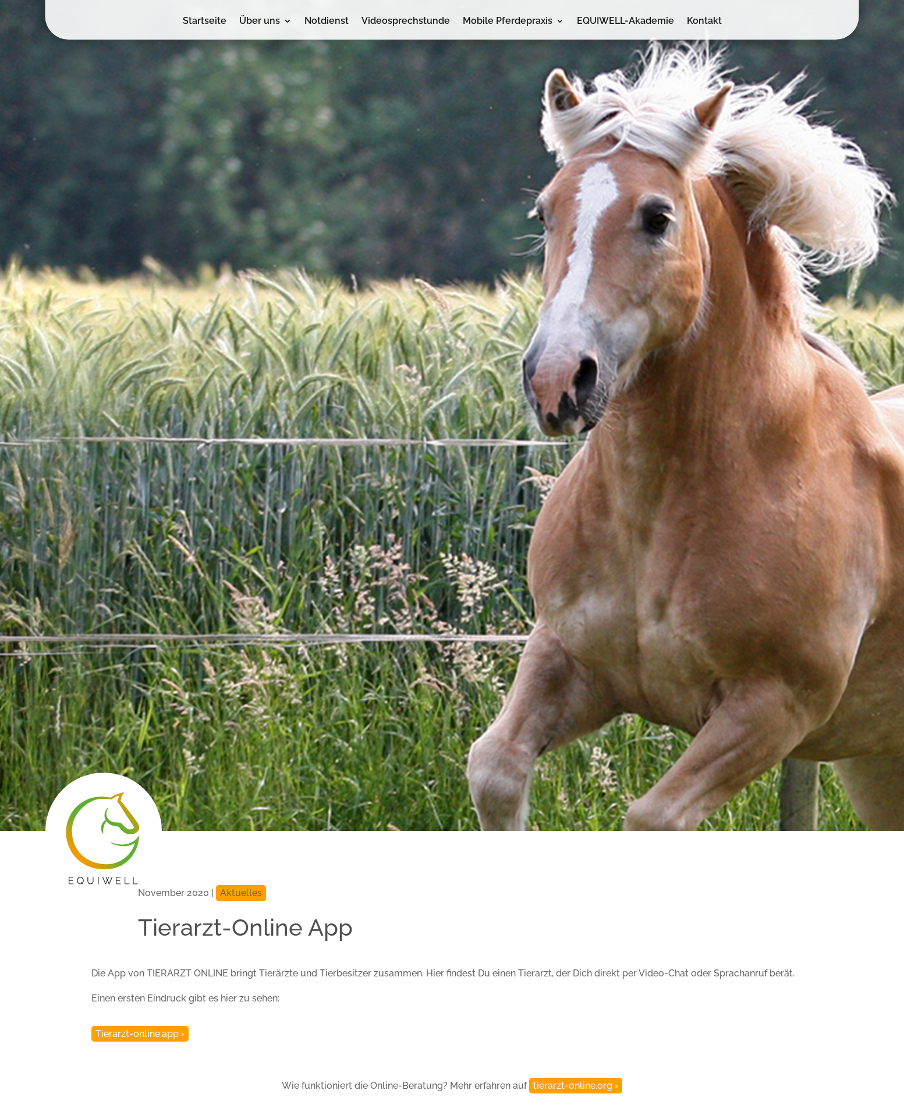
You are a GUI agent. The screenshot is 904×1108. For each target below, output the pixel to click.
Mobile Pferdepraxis (507, 21)
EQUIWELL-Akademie (625, 21)
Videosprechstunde (405, 21)
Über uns (259, 21)
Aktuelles (241, 892)
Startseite (204, 21)
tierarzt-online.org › (575, 1085)
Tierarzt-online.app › (140, 1033)
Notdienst (326, 21)
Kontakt (704, 21)
